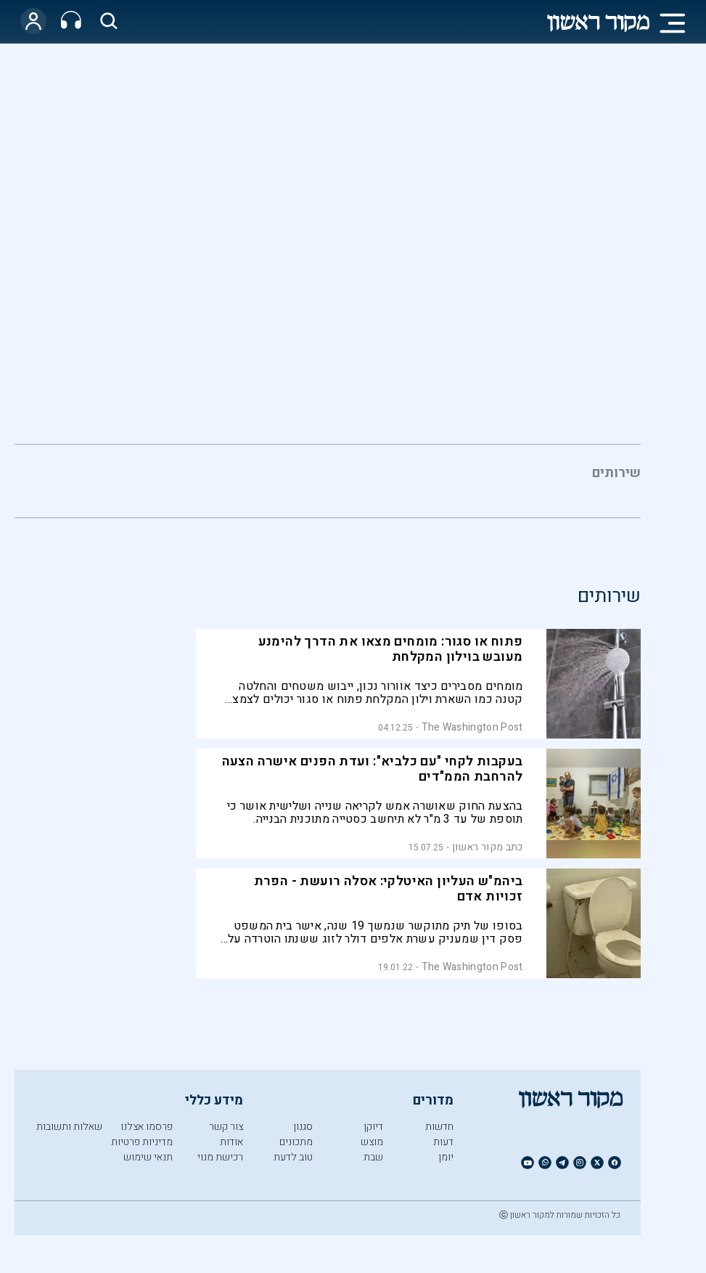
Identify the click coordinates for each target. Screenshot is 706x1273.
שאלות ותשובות (69, 1126)
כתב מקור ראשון (487, 847)
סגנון (303, 1126)
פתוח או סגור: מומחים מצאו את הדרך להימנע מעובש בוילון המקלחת (390, 649)
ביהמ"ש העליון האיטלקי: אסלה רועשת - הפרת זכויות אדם (388, 888)
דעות (443, 1142)
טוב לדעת (293, 1157)
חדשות (439, 1126)
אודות (231, 1142)
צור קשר (226, 1126)
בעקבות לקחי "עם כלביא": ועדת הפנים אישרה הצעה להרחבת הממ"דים (372, 769)
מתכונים (296, 1142)
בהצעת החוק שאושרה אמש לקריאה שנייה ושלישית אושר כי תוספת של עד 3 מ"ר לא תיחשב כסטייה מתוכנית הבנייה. (375, 813)
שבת (373, 1157)
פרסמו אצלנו (146, 1126)
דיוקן (373, 1126)
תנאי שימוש (148, 1157)
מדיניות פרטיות (142, 1142)
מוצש (372, 1142)
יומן (445, 1157)
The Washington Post (472, 727)
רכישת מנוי (220, 1157)
